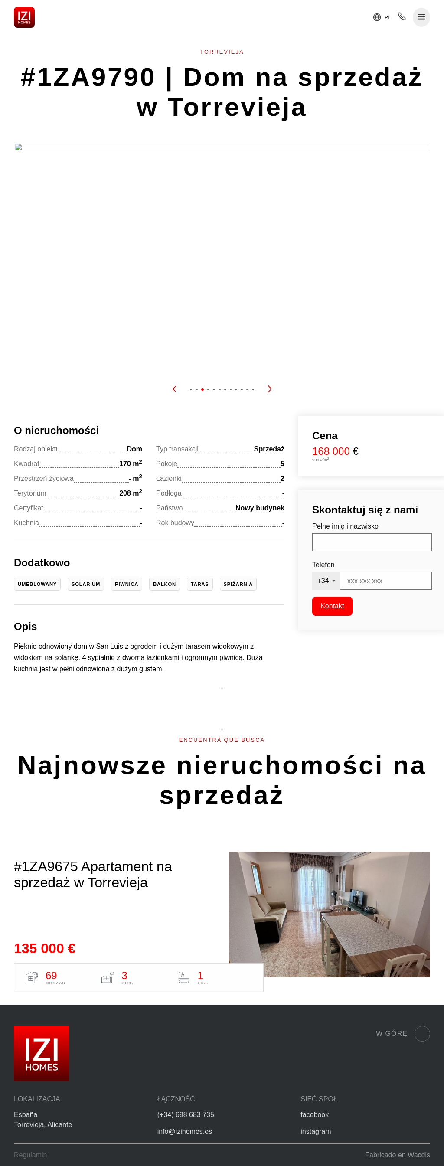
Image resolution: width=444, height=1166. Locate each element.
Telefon (323, 564)
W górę (403, 1034)
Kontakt (332, 606)
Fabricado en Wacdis (397, 1155)
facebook (314, 1114)
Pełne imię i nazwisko (345, 526)
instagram (315, 1131)
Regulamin (30, 1155)
